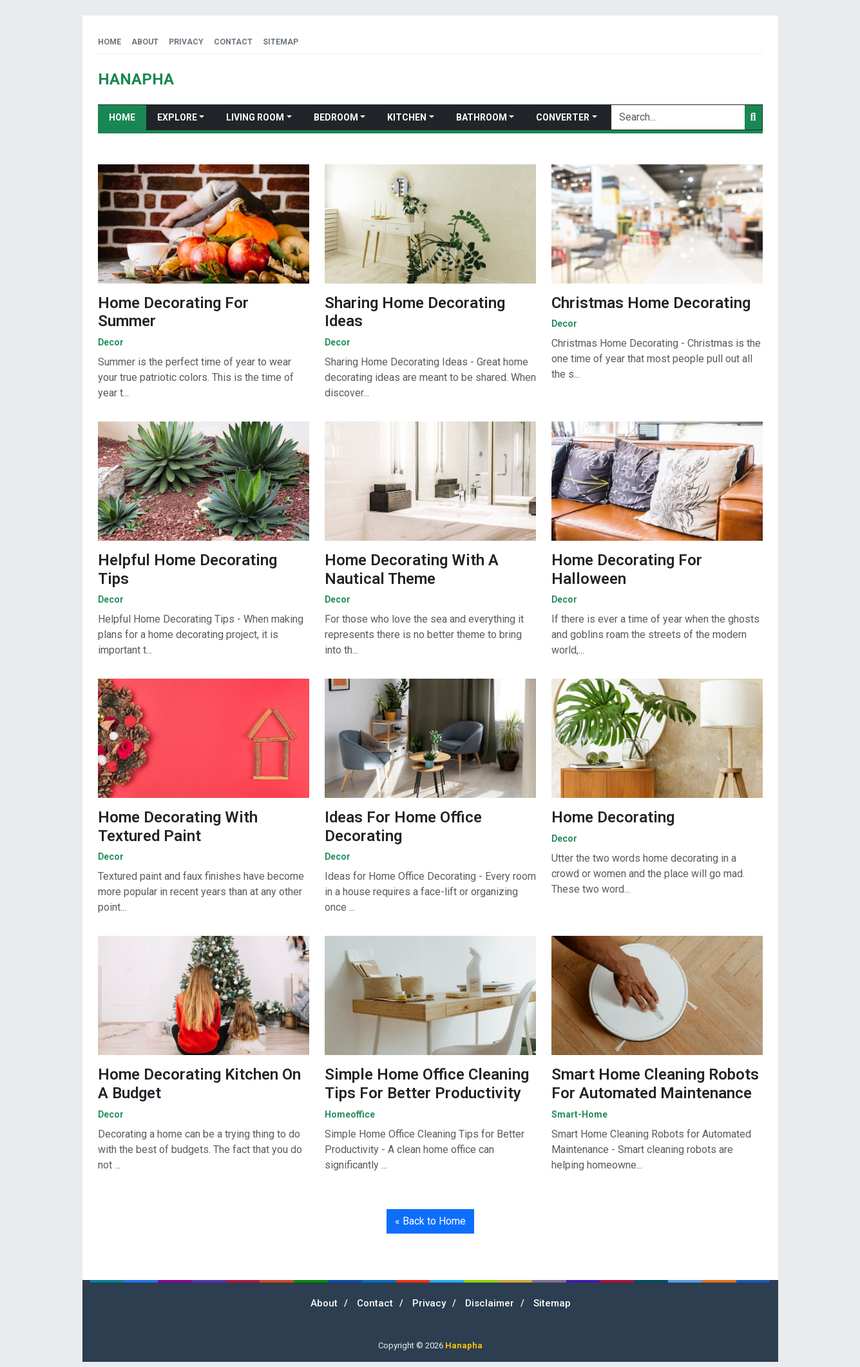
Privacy (186, 41)
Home (109, 41)
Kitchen (406, 117)
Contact (233, 41)
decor (111, 342)
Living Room (255, 117)
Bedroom (336, 117)
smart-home (579, 1114)
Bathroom (481, 117)
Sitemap (280, 41)
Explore (177, 117)
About (144, 41)
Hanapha (464, 1345)
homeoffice (350, 1114)
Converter (562, 117)
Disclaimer (489, 1303)
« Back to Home (430, 1221)
